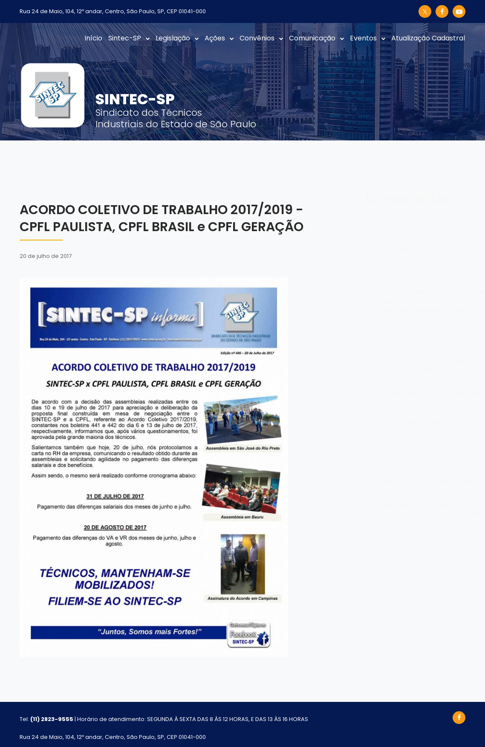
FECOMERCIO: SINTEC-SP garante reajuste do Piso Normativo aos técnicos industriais (385, 481)
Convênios (257, 38)
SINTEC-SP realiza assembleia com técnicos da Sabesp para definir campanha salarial (389, 370)
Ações (215, 38)
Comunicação (312, 38)
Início (93, 38)
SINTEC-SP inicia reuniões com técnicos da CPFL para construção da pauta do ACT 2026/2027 (389, 259)
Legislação (173, 38)
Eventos (363, 38)
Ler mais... (349, 330)
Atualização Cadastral (428, 38)
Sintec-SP (124, 38)
